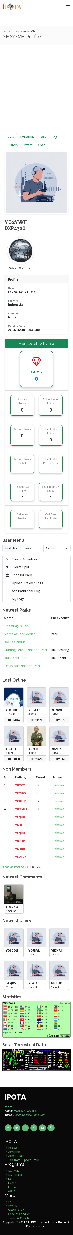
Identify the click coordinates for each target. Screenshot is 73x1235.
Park (42, 137)
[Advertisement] (36, 94)
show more (13, 867)
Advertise (14, 1152)
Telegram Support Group (24, 1160)
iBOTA (12, 1183)
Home (6, 31)
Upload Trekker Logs (24, 583)
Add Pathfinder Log (23, 591)
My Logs (15, 599)
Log (54, 137)
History (12, 145)
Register (13, 1147)
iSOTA (12, 1187)
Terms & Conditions (20, 1218)
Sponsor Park (19, 575)
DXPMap (13, 1170)
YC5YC (9, 1106)
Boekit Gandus (14, 642)
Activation (26, 137)
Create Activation (21, 559)
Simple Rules (16, 1210)
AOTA (12, 1191)
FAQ (11, 1202)
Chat (41, 145)
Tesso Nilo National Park (22, 666)
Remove (58, 785)
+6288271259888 (25, 1110)
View (10, 137)
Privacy (12, 1206)
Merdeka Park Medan (19, 634)
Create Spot (17, 567)
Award (28, 145)
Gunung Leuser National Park (26, 650)
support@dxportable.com (29, 1114)
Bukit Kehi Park (15, 658)
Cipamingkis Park (16, 626)
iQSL (11, 1179)
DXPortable (15, 1174)
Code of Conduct (19, 1214)
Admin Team (16, 1156)
